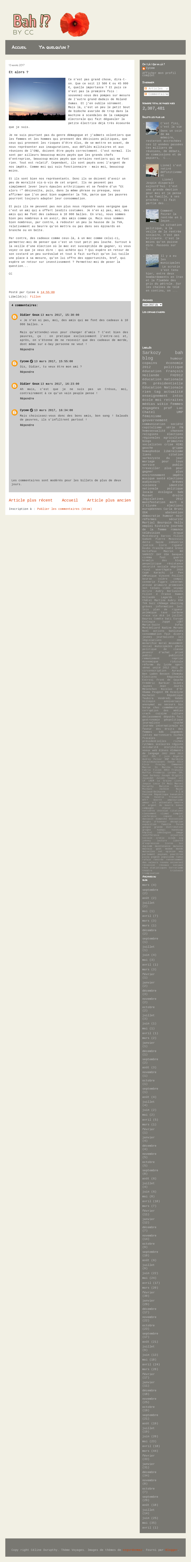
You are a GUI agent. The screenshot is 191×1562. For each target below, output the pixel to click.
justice (148, 545)
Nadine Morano (172, 628)
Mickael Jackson (155, 789)
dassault (148, 819)
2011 (174, 668)
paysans (163, 854)
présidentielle (168, 383)
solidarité (150, 747)
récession (148, 865)
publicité (176, 656)
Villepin (148, 701)
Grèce (179, 548)
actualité (173, 392)
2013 (180, 754)
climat (165, 814)
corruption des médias (162, 711)
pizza (145, 857)
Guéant (147, 539)
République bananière (168, 794)
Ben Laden (150, 674)
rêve (145, 868)
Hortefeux (149, 551)
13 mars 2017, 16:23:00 (59, 384)
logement (176, 732)
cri (181, 816)
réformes (149, 519)
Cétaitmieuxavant (153, 762)
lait (180, 607)
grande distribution (168, 827)
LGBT (180, 622)
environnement (153, 475)
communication (153, 424)
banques (177, 555)
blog (147, 358)
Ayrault (177, 671)
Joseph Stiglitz (172, 775)
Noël (145, 631)
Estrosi (148, 680)
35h (154, 756)
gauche (147, 448)
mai (145, 911)
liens (146, 455)
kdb (161, 732)
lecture (162, 841)
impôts (177, 475)
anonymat (148, 705)
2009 (172, 754)
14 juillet (175, 616)
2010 (180, 570)
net (160, 851)
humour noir (173, 516)
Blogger (171, 1550)
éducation (151, 371)
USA (166, 555)
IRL (181, 773)
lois (145, 610)
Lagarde (166, 597)
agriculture (173, 438)
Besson (164, 674)
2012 (146, 367)
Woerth (158, 800)
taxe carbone (172, 613)
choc (156, 708)
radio (179, 857)
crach (146, 714)
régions (177, 744)
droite (177, 496)
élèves (163, 751)
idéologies (164, 833)
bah (179, 353)
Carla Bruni (173, 509)
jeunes (147, 637)
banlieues (176, 631)
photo (179, 646)
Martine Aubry (165, 600)
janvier (148, 983)
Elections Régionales (162, 677)
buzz (152, 603)
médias (148, 404)
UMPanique (149, 576)
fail (180, 717)
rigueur (177, 545)
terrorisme (176, 868)
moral (163, 643)
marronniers (163, 735)
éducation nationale (162, 379)
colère (162, 579)
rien (146, 392)
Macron (168, 551)
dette (146, 542)
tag (157, 392)
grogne (146, 830)
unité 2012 (161, 668)
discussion (176, 819)
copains (149, 363)
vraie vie (149, 616)
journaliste (165, 637)
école (147, 400)
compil (178, 579)
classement (149, 814)
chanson (177, 431)
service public (162, 465)
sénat (146, 668)
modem (168, 849)
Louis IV (159, 784)
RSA (180, 600)
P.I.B (179, 792)
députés (169, 717)
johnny (146, 841)
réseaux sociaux (171, 865)
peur (180, 738)
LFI (181, 778)
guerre (178, 558)
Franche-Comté (162, 548)
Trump (145, 797)
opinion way (174, 851)
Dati (168, 619)
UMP (180, 412)
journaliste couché (162, 723)
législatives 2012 (162, 499)
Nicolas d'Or (172, 689)
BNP (167, 759)
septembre (150, 890)
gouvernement (155, 420)
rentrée (158, 860)
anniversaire (173, 701)
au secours (166, 705)
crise (168, 445)
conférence (149, 816)
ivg (181, 838)
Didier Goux (29, 315)
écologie (165, 492)
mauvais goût (152, 849)
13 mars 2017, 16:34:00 (53, 410)
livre (163, 545)
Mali (170, 784)
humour (176, 358)
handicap (177, 830)
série (170, 428)
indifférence (150, 835)
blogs (146, 441)
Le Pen (176, 573)
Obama (146, 692)
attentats (165, 803)
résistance (175, 564)
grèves (147, 607)
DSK (145, 513)
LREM (151, 781)
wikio (162, 404)
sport (179, 665)
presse (147, 585)
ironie (160, 838)
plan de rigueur (168, 610)
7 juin (164, 756)
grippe (177, 448)
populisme (167, 857)
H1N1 (179, 445)
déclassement (151, 717)
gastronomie (151, 720)
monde (179, 849)
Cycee (24, 361)
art (154, 803)
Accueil (19, 47)
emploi (147, 526)
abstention (174, 513)
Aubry (160, 591)
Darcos (166, 536)
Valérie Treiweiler (168, 797)
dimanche (161, 819)
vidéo (166, 588)
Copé (145, 573)
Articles (154, 89)
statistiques (158, 868)
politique (173, 367)
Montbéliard (151, 628)
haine (160, 542)
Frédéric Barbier (156, 683)
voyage (178, 588)
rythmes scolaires (156, 744)
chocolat (162, 811)
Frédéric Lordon (165, 773)
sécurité (176, 519)
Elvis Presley (154, 764)
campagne (148, 808)
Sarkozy (151, 353)
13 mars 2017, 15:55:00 (53, 361)
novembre (149, 999)
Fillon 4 (150, 594)
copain (167, 816)
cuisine (161, 714)
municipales (163, 646)
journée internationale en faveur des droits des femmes (162, 729)
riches (178, 741)
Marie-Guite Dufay (162, 625)
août (145, 898)
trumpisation (150, 873)
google (146, 827)
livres (169, 843)
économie (174, 363)
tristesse (176, 871)
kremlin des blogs (162, 561)
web (154, 751)
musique (148, 479)
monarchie (149, 643)
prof (168, 408)
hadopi (161, 830)
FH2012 (176, 375)
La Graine (164, 781)
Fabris (146, 770)
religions (150, 434)
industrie (176, 542)
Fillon (35, 297)
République (175, 695)
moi (158, 400)
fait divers (173, 634)
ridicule (176, 662)
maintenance (162, 846)
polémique (149, 613)
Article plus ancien (109, 500)
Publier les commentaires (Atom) (64, 509)
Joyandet (148, 778)
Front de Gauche (170, 680)
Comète (158, 619)
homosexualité (153, 431)
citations (176, 811)
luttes (147, 735)
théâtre (147, 871)
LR (143, 781)
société (177, 424)
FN (181, 428)
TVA (144, 603)
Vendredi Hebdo (170, 698)
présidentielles (154, 741)
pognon (155, 857)
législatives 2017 (162, 640)
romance (177, 530)
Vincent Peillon (171, 576)
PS (144, 383)
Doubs (146, 548)
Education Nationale (162, 387)
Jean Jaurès (171, 686)
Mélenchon (149, 689)
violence (149, 485)
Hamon (179, 594)
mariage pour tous (162, 462)
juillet (148, 903)
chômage (162, 603)
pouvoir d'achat (156, 653)
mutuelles (148, 851)
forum (179, 824)
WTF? (145, 800)
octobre (148, 1007)
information (164, 607)
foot (163, 558)
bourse (147, 579)
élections (175, 479)
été (162, 616)
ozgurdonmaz (132, 1550)
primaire (160, 585)
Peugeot (157, 692)
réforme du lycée (157, 665)
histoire (162, 526)
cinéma (147, 558)
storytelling (173, 747)
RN (166, 692)
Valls (178, 523)
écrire (147, 591)
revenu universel (171, 862)
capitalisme (152, 428)
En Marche (162, 767)
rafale (146, 860)
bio (180, 705)
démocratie (151, 516)
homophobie (151, 451)
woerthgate (164, 570)
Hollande (148, 597)
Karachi (159, 573)
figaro (162, 582)
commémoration (172, 708)
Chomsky (177, 674)
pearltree (176, 854)
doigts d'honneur (154, 822)
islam (171, 838)
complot (178, 814)
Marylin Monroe (171, 786)
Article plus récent (31, 500)
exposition (149, 824)
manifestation (153, 502)
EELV (180, 762)
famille (166, 824)
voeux (146, 751)
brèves (177, 482)
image (179, 833)
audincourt (151, 482)
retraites (173, 400)
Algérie (178, 756)
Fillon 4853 (161, 770)
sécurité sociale (155, 567)
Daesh (171, 762)
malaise (178, 846)
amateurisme (175, 800)
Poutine (147, 794)
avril (146, 916)
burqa (146, 708)
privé (179, 653)
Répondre (27, 350)
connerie (148, 582)
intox (177, 396)
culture (177, 714)
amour (145, 803)
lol (180, 637)
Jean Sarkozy (151, 775)
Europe (179, 767)
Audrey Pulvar (152, 759)
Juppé (166, 622)
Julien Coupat (166, 778)
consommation (151, 634)
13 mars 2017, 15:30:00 (59, 315)
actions (158, 631)
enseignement (155, 396)
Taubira (148, 698)
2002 (164, 754)
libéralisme (173, 451)
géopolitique (173, 720)
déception (176, 822)
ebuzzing (176, 603)
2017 (145, 756)
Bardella (177, 759)
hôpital (147, 833)
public (147, 656)
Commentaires (157, 94)
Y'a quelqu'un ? (54, 47)
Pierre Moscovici (169, 539)
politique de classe (162, 649)
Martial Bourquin (157, 523)
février (148, 974)
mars (145, 885)
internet (176, 582)
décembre (149, 930)
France (166, 594)
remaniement (151, 659)
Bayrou (147, 619)
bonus (179, 805)
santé (161, 479)
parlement (148, 854)
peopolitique (151, 564)
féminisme (151, 416)
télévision (151, 533)
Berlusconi (175, 591)
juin (145, 955)
